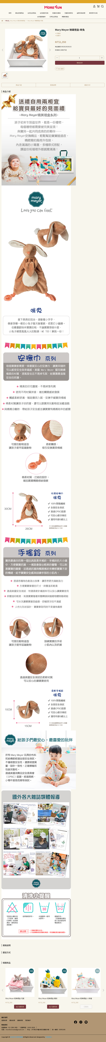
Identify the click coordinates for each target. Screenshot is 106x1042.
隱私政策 (12, 1020)
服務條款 (20, 1020)
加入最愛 (60, 69)
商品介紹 (19, 85)
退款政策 (4, 1020)
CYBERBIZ (48, 1037)
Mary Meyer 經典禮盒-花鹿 (14, 998)
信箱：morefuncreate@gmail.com (12, 1030)
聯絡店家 (80, 63)
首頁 (10, 13)
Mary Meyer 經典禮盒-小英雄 (81, 998)
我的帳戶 (28, 1020)
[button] (50, 50)
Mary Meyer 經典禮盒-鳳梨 (47, 998)
